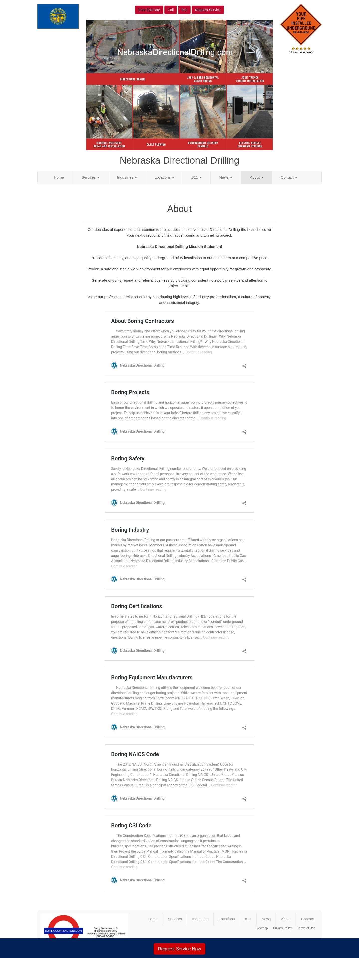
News (225, 177)
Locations (164, 177)
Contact (289, 177)
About (256, 177)
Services (90, 177)
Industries (127, 177)
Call (171, 10)
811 (196, 177)
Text (184, 10)
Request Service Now (179, 948)
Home (59, 177)
